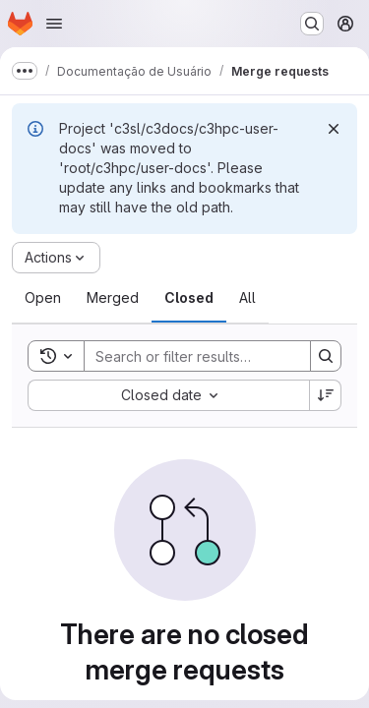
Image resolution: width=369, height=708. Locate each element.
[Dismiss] (333, 129)
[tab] (43, 298)
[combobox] (168, 395)
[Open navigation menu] (54, 23)
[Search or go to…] (312, 23)
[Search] (213, 356)
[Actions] (56, 257)
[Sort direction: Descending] (325, 395)
